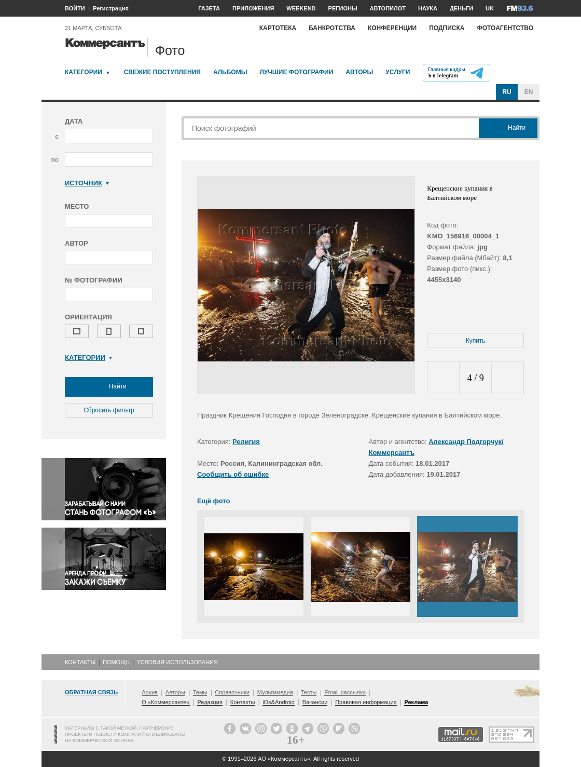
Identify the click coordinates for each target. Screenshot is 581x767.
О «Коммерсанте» (165, 702)
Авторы (359, 72)
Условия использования (177, 662)
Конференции (392, 28)
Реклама (416, 702)
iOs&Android (278, 702)
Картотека (278, 28)
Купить (476, 340)
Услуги (397, 72)
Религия (246, 442)
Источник (87, 183)
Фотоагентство (505, 28)
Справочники (232, 692)
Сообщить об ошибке (233, 474)
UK (490, 8)
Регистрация (111, 8)
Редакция (209, 702)
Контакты (80, 662)
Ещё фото (213, 501)
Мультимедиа (275, 692)
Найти (109, 387)
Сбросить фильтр (109, 410)
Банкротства (332, 28)
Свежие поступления (162, 72)
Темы (200, 692)
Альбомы (230, 72)
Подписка (446, 28)
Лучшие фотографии (296, 72)
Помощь (116, 662)
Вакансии (315, 702)
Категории (83, 72)
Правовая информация (365, 702)
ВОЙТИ (75, 8)
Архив (150, 692)
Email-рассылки (345, 692)
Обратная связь (91, 692)
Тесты (309, 692)
